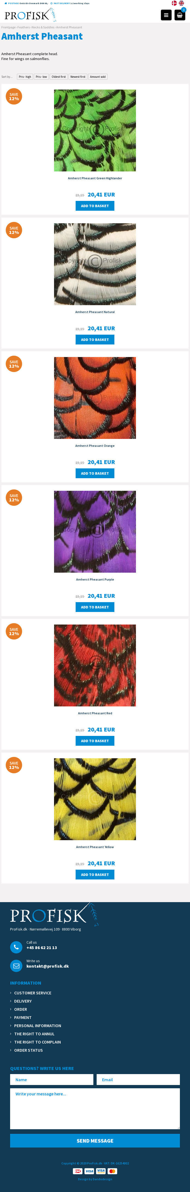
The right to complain (37, 1042)
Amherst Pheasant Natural (95, 312)
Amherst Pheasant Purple (95, 579)
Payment (23, 1017)
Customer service (32, 992)
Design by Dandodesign (95, 1179)
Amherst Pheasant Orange (95, 446)
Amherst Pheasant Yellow (95, 847)
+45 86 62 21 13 (41, 947)
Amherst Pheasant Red (95, 713)
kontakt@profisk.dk (47, 966)
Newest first (77, 77)
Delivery (23, 1001)
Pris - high (25, 77)
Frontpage (8, 27)
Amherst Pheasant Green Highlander (95, 178)
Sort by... (7, 77)
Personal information (37, 1025)
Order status (28, 1050)
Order (20, 1009)
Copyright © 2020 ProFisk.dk (81, 1163)
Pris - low (41, 77)
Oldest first (59, 77)
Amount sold (98, 77)
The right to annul (34, 1033)
